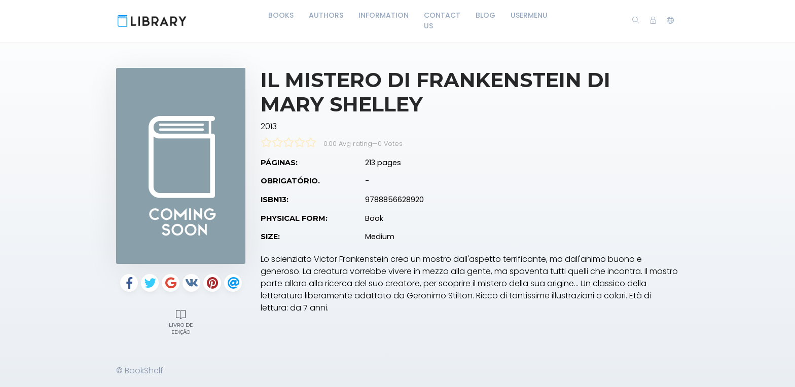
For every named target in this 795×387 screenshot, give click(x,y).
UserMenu (529, 15)
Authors (326, 15)
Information (383, 15)
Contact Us (442, 20)
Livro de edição (181, 321)
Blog (485, 15)
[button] (670, 20)
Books (281, 15)
